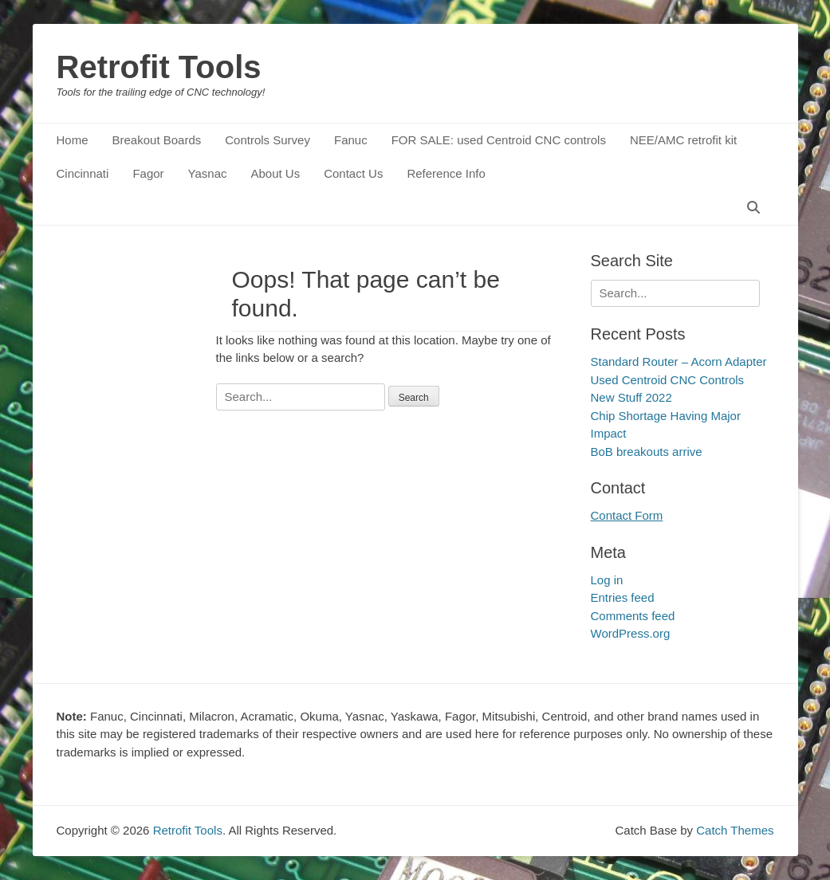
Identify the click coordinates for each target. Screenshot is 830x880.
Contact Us (353, 173)
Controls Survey (267, 140)
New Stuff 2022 (631, 397)
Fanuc (351, 140)
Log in (607, 580)
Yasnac (207, 173)
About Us (275, 173)
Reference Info (446, 173)
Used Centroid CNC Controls (668, 380)
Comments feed (633, 616)
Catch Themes (734, 830)
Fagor (147, 173)
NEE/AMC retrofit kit (683, 140)
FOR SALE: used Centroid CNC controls (498, 140)
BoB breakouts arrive (646, 451)
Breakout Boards (157, 140)
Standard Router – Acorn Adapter (679, 361)
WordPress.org (631, 633)
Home (73, 140)
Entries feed (623, 597)
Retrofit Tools (159, 66)
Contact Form (627, 515)
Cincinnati (83, 173)
